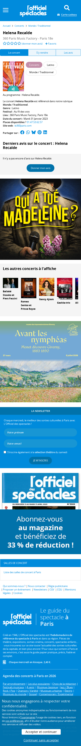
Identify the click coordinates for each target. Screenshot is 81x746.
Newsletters (40, 589)
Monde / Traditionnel (15, 104)
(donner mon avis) (32, 43)
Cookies (17, 593)
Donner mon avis (40, 168)
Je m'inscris (40, 460)
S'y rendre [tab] (42, 52)
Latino (15, 108)
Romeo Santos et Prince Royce (28, 305)
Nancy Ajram (46, 299)
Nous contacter (36, 586)
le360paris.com (23, 125)
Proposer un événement (17, 589)
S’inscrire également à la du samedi (37, 452)
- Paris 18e (28, 38)
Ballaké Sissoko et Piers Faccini (10, 295)
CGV (51, 589)
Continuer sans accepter (41, 740)
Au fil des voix (22, 111)
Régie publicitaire (58, 586)
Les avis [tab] (68, 52)
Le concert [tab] (14, 52)
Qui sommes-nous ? (14, 586)
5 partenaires (27, 717)
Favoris (50, 43)
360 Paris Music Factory (23, 115)
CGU (59, 589)
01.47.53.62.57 (35, 122)
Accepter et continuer (41, 732)
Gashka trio (63, 302)
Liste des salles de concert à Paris (22, 572)
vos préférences (14, 721)
